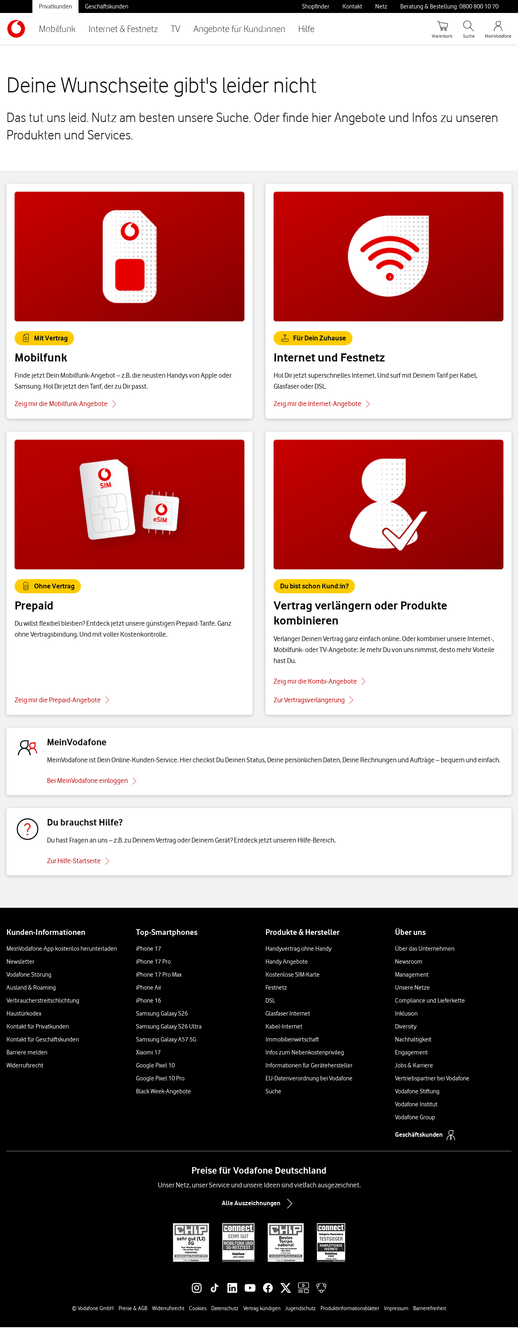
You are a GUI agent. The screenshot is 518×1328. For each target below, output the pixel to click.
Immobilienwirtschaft (292, 1040)
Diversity (405, 1027)
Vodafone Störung (28, 975)
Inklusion (406, 1014)
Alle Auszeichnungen (259, 1204)
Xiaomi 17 (148, 1053)
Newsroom (408, 962)
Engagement (411, 1053)
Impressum (396, 1309)
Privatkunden (55, 6)
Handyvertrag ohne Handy (298, 949)
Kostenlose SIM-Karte (292, 975)
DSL (270, 1001)
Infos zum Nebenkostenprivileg (304, 1053)
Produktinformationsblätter (350, 1309)
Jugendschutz (300, 1309)
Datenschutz (224, 1309)
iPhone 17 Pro (153, 962)
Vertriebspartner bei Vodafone (432, 1079)
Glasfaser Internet (287, 1014)
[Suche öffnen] (468, 29)
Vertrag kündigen (261, 1309)
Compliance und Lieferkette (430, 1001)
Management (412, 975)
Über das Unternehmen (424, 949)
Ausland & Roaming (31, 988)
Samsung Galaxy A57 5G (166, 1040)
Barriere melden (26, 1053)
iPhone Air (148, 988)
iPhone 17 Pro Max (159, 975)
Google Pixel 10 (155, 1066)
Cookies (197, 1309)
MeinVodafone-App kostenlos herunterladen (61, 949)
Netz (381, 6)
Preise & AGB (133, 1309)
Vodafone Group (415, 1118)
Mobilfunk (57, 28)
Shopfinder (315, 6)
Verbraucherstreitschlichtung (42, 1001)
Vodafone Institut (416, 1105)
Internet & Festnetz (123, 28)
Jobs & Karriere (414, 1066)
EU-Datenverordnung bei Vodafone (308, 1079)
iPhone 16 (148, 1001)
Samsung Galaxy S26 (162, 1014)
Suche (273, 1092)
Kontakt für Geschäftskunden (42, 1040)
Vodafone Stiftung (417, 1092)
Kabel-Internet (283, 1027)
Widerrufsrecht (24, 1066)
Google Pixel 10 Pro (160, 1079)
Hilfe (306, 28)
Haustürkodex (23, 1014)
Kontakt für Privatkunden (37, 1027)
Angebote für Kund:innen (239, 28)
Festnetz (276, 988)
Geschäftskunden (106, 6)
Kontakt (352, 6)
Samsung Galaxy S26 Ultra (169, 1027)
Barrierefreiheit (429, 1309)
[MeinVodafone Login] (498, 29)
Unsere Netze (412, 988)
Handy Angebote (286, 962)
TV (175, 28)
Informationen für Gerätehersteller (308, 1066)
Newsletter (20, 962)
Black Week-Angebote (163, 1092)
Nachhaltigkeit (413, 1040)
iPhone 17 (148, 949)
